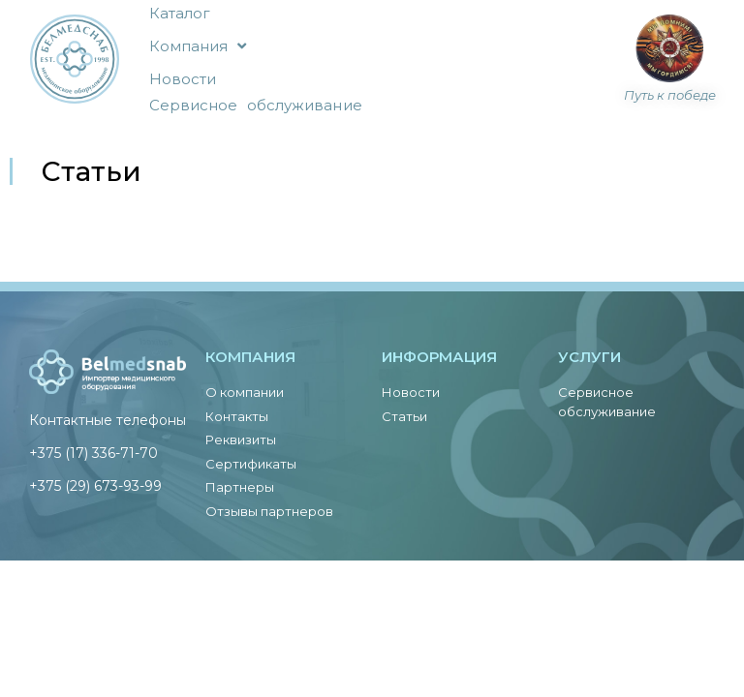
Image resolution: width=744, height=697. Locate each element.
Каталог (180, 13)
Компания (198, 46)
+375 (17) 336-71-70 (93, 453)
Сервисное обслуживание (255, 105)
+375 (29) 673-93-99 (95, 486)
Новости (183, 79)
